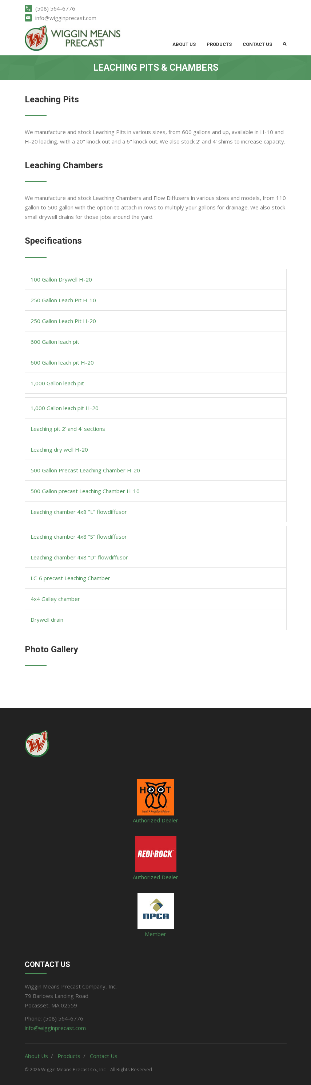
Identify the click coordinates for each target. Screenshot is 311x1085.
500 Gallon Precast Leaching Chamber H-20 (85, 470)
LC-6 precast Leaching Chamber (70, 578)
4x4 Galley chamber (55, 598)
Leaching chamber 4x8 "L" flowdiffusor (79, 511)
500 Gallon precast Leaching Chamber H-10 (85, 491)
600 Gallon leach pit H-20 (62, 362)
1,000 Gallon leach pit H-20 (65, 408)
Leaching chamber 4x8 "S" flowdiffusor (79, 536)
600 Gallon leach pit (55, 341)
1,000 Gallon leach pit (57, 383)
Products (219, 44)
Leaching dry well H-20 (59, 449)
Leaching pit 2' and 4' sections (68, 428)
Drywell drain (47, 619)
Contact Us (257, 44)
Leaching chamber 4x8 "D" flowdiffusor (79, 557)
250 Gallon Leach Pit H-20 (63, 321)
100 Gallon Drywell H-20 (61, 279)
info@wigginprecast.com (55, 1027)
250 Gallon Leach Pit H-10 (63, 300)
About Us (184, 44)
